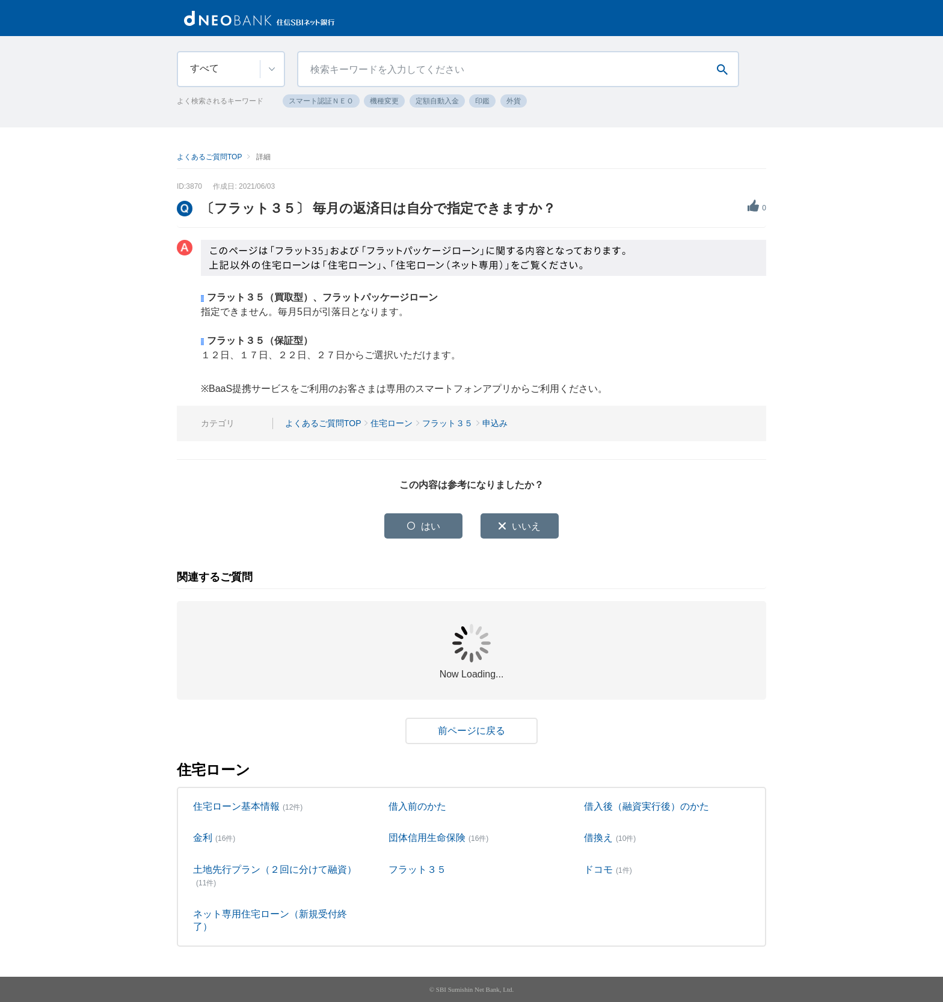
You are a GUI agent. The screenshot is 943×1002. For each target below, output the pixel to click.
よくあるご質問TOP (209, 157)
